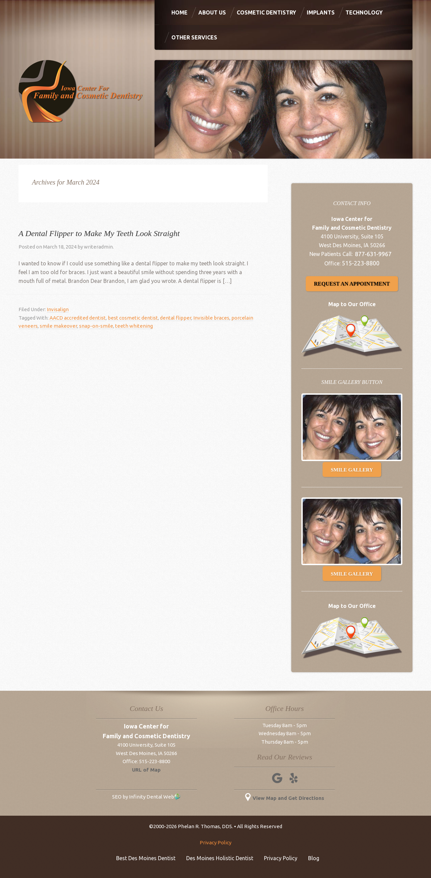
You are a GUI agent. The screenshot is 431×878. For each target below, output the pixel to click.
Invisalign (58, 309)
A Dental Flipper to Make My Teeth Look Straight (99, 233)
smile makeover (58, 326)
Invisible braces (211, 318)
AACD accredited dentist (77, 318)
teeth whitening (134, 326)
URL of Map (146, 770)
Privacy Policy (215, 842)
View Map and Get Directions (284, 798)
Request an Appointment (352, 284)
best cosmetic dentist (133, 318)
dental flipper (175, 318)
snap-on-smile (96, 326)
